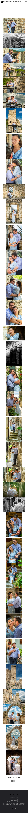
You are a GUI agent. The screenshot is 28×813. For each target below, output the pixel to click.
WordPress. (18, 808)
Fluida (13, 808)
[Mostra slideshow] (14, 777)
